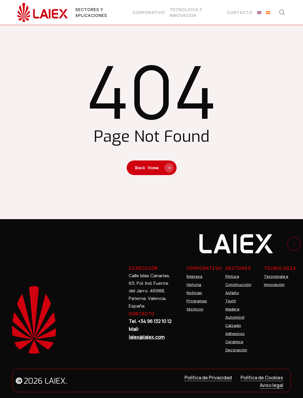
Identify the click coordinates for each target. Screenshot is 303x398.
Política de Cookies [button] (262, 377)
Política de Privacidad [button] (208, 377)
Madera (232, 309)
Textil (230, 300)
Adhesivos (235, 333)
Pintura (232, 276)
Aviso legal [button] (271, 385)
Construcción (238, 284)
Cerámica (234, 341)
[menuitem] (259, 12)
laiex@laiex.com (147, 337)
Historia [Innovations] (194, 284)
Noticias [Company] (194, 292)
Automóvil (234, 317)
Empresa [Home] (194, 276)
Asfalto (232, 292)
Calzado (233, 325)
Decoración (236, 349)
